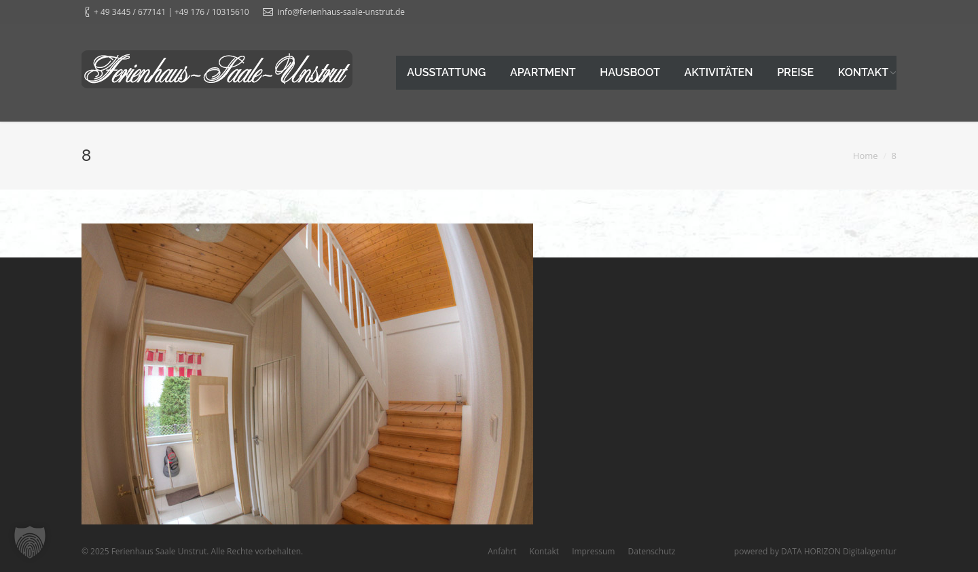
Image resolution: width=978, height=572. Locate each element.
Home (865, 155)
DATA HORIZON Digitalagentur (838, 551)
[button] (30, 542)
